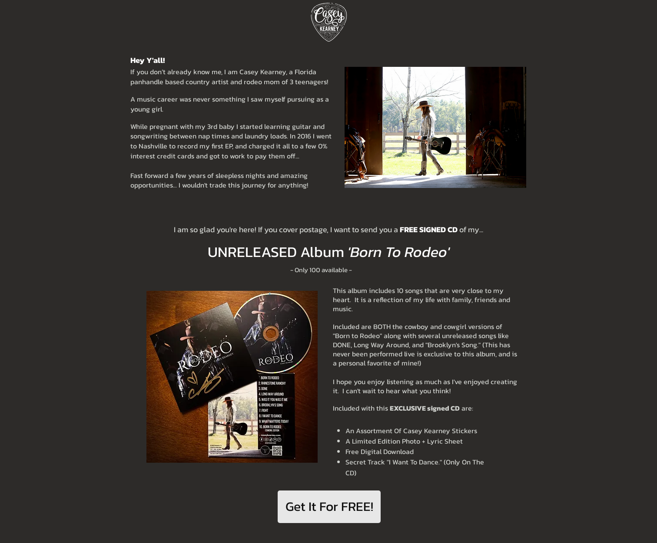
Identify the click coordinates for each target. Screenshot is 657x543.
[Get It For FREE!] (329, 506)
